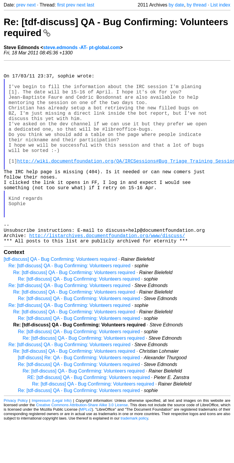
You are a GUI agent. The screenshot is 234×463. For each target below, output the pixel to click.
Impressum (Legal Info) (52, 440)
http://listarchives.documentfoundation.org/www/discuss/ (107, 274)
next (31, 4)
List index (220, 4)
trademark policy (134, 458)
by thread (197, 4)
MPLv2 (86, 449)
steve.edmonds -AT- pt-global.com (81, 47)
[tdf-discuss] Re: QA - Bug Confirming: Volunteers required (79, 397)
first (61, 4)
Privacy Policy (16, 440)
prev (20, 4)
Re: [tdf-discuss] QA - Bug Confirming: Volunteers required (70, 305)
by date (176, 4)
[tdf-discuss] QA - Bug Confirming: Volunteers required (60, 299)
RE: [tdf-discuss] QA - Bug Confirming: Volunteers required (88, 417)
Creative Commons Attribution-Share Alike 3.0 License (82, 445)
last (90, 4)
